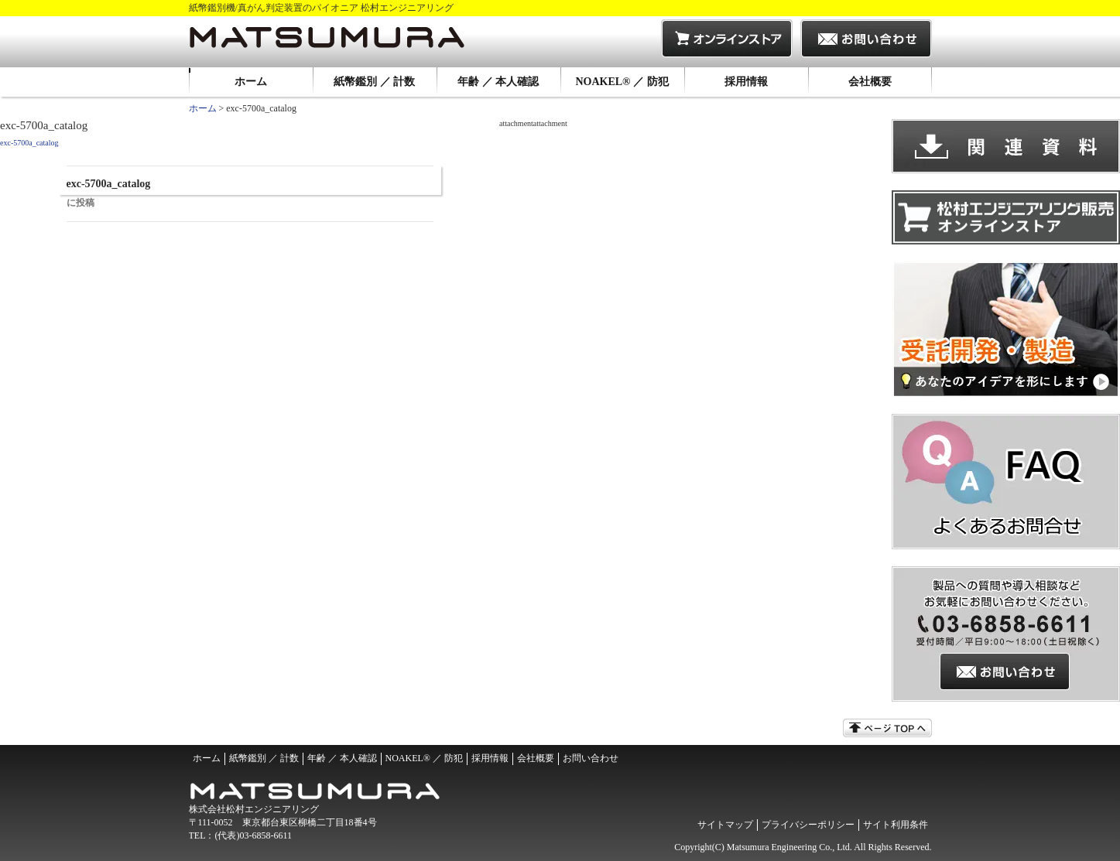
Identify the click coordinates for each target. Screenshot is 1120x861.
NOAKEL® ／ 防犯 (621, 81)
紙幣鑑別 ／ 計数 (374, 81)
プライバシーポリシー (808, 824)
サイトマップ (725, 824)
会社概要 (870, 81)
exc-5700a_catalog (29, 142)
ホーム (251, 81)
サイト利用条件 (895, 824)
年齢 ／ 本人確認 (498, 81)
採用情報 (746, 81)
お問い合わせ (590, 758)
